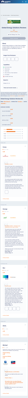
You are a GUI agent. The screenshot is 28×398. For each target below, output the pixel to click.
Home (1, 15)
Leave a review (14, 38)
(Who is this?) (5, 326)
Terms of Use (12, 95)
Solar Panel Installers (6, 15)
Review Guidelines (21, 95)
